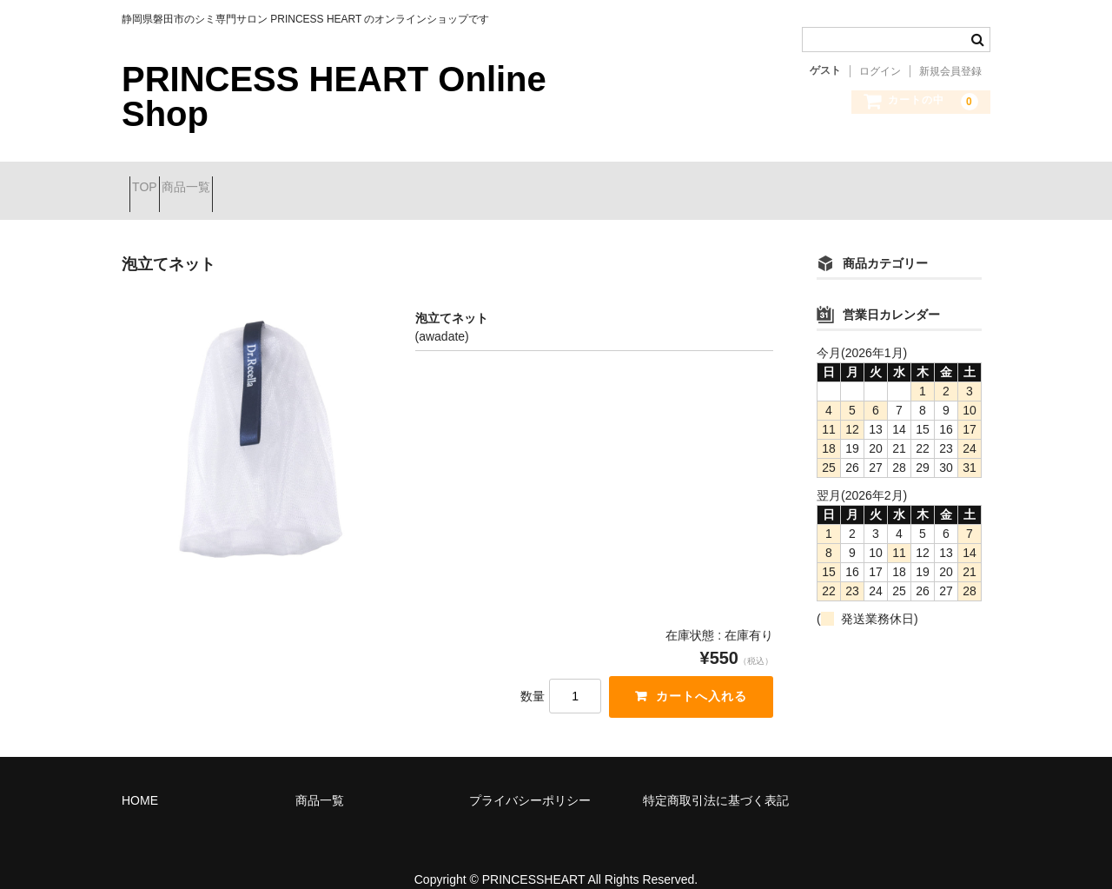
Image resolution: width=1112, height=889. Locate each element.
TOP (152, 180)
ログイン (880, 71)
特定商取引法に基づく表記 (716, 779)
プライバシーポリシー (530, 779)
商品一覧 (224, 180)
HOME (140, 779)
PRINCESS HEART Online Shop (334, 96)
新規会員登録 (950, 71)
